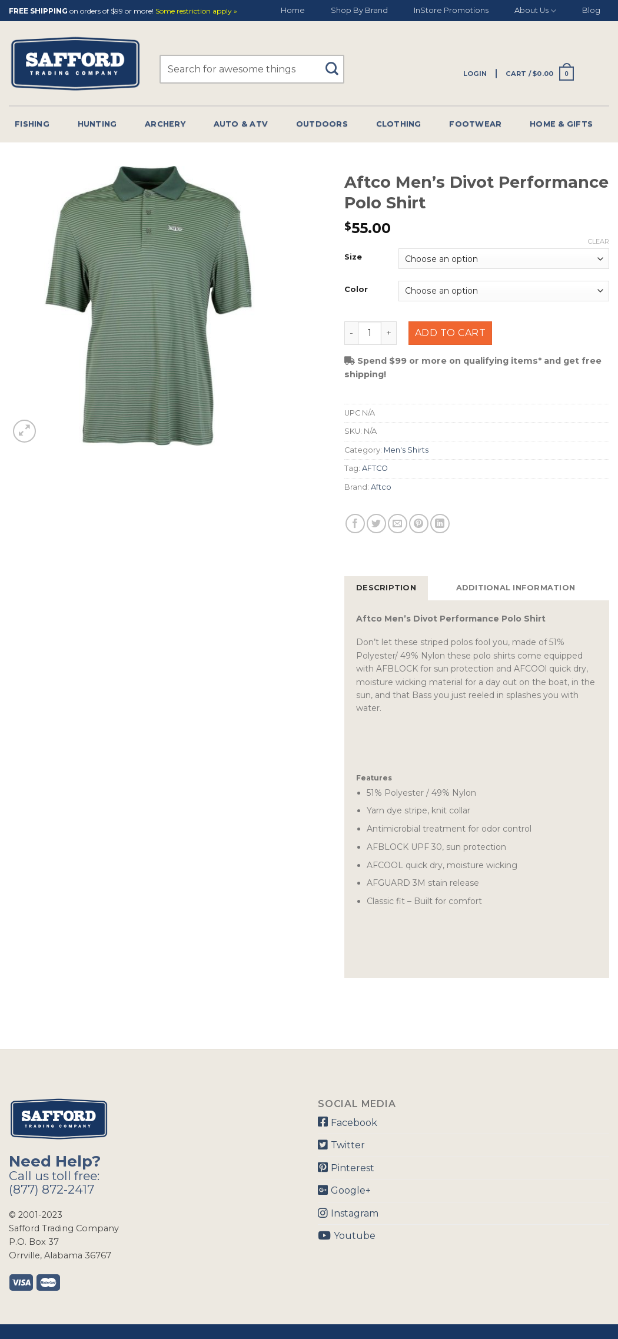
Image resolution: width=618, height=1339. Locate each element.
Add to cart (450, 332)
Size (353, 257)
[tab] (386, 588)
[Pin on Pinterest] (418, 523)
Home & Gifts (561, 123)
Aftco (381, 487)
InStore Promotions (451, 10)
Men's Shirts (406, 450)
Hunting (97, 123)
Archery (165, 123)
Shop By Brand (359, 10)
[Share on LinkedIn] (440, 523)
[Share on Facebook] (355, 523)
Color (356, 289)
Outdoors (322, 123)
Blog (591, 10)
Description (386, 587)
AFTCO (375, 468)
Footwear (475, 123)
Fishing (32, 123)
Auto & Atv (241, 123)
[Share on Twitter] (376, 523)
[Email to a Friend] (397, 523)
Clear (598, 241)
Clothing (398, 123)
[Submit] (335, 63)
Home (293, 10)
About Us (535, 10)
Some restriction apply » (196, 11)
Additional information (516, 587)
